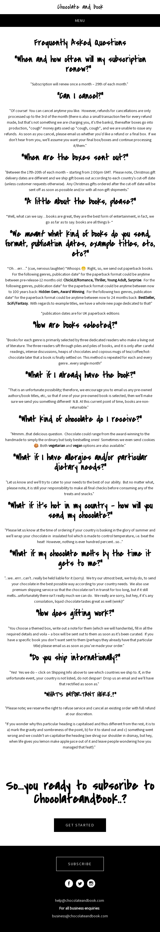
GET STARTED (80, 824)
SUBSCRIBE (80, 863)
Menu (80, 20)
